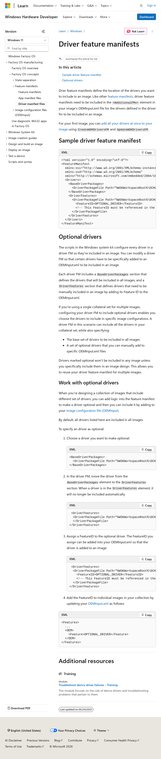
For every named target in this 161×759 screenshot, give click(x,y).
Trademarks (34, 746)
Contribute (75, 740)
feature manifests (120, 96)
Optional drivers (72, 80)
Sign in (151, 5)
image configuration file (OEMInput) (92, 410)
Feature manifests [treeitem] (29, 92)
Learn (62, 31)
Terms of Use (13, 746)
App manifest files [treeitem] (29, 98)
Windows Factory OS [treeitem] (21, 56)
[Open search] (141, 5)
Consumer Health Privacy (120, 740)
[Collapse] (43, 31)
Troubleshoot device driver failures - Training (88, 685)
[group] (107, 192)
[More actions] (152, 31)
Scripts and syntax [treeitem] (20, 162)
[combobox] (27, 40)
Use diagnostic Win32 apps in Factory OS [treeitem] (29, 123)
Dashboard (147, 17)
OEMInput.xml (98, 603)
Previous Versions (38, 740)
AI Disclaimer (13, 740)
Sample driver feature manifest (81, 75)
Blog (57, 740)
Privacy (91, 740)
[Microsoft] (7, 5)
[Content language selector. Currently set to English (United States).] (24, 730)
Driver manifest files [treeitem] (31, 104)
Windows (76, 31)
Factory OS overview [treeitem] (25, 68)
